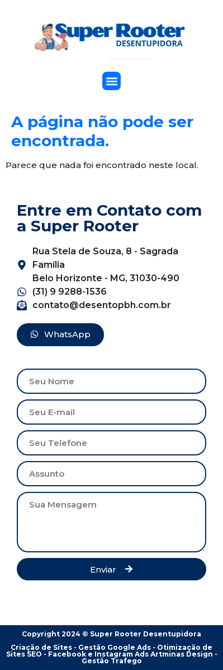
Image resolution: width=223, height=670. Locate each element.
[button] (111, 81)
